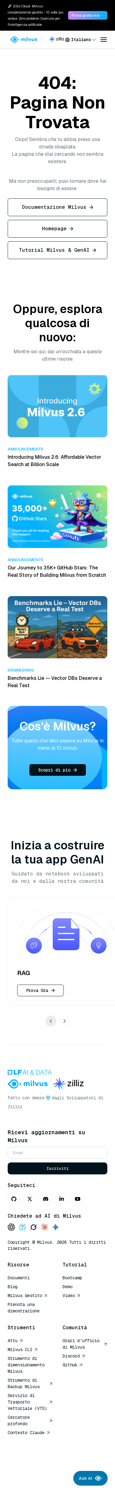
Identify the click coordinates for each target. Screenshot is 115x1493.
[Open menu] (103, 39)
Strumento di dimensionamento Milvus (26, 1365)
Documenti (19, 1278)
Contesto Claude (29, 1432)
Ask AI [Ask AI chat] (90, 1478)
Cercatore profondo (30, 1420)
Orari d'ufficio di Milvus (85, 1344)
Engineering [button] (21, 670)
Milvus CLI (23, 1349)
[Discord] (46, 1199)
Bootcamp (72, 1278)
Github (73, 1365)
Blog (12, 1286)
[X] (30, 1199)
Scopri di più (57, 770)
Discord (74, 1356)
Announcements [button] (25, 449)
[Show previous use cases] (50, 1021)
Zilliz (15, 1106)
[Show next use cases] (64, 1021)
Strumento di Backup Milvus (30, 1383)
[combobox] (80, 39)
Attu (15, 1340)
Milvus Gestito (28, 1295)
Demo (67, 1286)
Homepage (57, 228)
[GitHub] (14, 1199)
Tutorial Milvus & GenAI (57, 250)
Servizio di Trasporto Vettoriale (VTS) (30, 1402)
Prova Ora (40, 990)
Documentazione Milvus (57, 207)
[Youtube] (77, 1199)
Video (71, 1295)
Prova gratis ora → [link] (88, 15)
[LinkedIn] (62, 1199)
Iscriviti (58, 1168)
